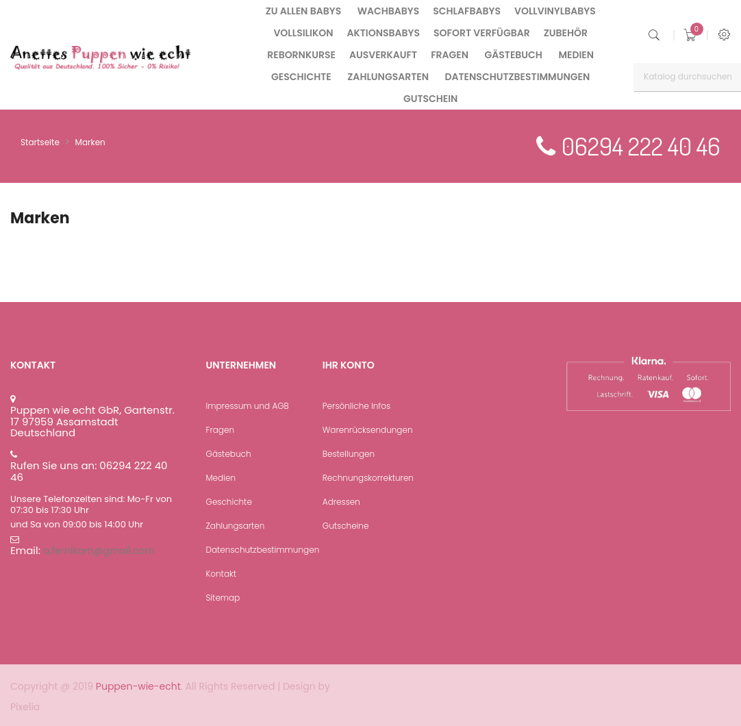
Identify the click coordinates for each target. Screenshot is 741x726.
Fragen (220, 430)
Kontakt (221, 573)
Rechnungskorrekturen (368, 478)
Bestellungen (349, 454)
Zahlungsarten (235, 525)
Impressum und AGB (247, 406)
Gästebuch (228, 454)
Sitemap (223, 597)
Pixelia (25, 707)
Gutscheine (346, 525)
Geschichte (229, 502)
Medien (221, 478)
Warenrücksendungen (368, 430)
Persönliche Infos (356, 406)
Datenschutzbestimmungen (263, 549)
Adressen (341, 502)
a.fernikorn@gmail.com (99, 551)
